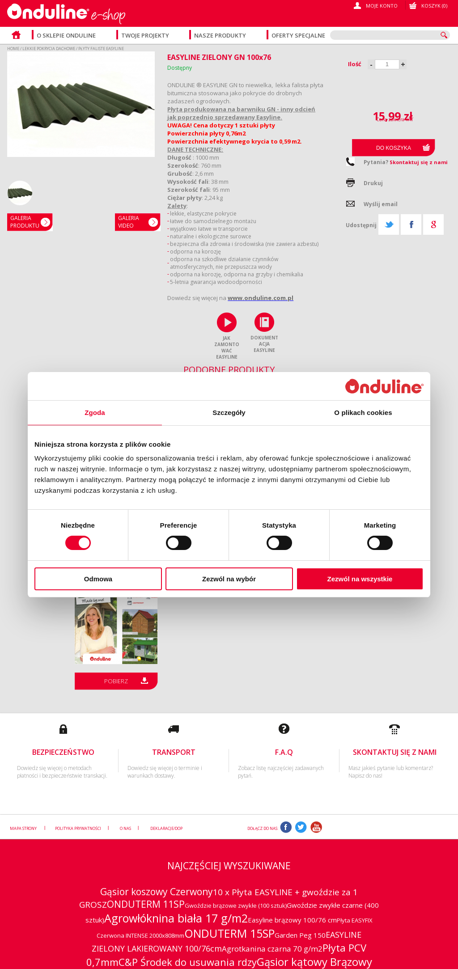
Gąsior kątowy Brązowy (314, 961)
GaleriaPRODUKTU (24, 221)
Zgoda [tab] (95, 412)
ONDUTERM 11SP (146, 904)
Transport (173, 752)
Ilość (354, 64)
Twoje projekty (145, 35)
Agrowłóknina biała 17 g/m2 (176, 918)
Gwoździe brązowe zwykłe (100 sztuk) (236, 905)
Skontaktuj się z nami (419, 162)
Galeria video (128, 221)
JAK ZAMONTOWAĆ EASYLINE (226, 347)
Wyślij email (381, 204)
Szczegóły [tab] (228, 412)
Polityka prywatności (78, 828)
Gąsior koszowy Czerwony (156, 891)
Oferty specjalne (298, 35)
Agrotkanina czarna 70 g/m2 (272, 949)
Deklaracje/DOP (166, 828)
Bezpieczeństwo (63, 752)
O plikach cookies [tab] (363, 412)
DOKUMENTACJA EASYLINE (264, 343)
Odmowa (98, 579)
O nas (125, 828)
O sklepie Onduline (66, 35)
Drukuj (373, 183)
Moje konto (382, 5)
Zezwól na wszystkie (360, 579)
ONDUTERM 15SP (229, 933)
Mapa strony (24, 828)
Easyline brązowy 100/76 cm (292, 919)
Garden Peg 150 (300, 935)
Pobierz (116, 681)
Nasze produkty (220, 35)
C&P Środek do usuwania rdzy (188, 962)
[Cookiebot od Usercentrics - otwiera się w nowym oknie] (384, 385)
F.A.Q (284, 752)
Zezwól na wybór (229, 579)
